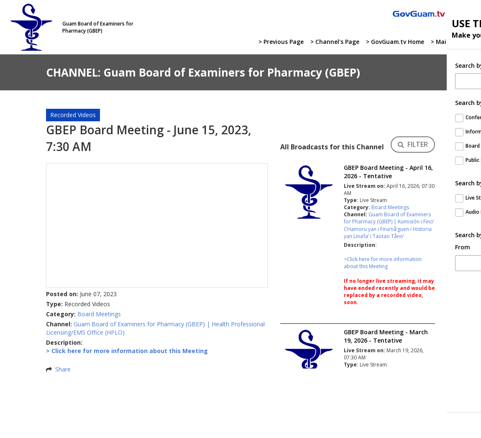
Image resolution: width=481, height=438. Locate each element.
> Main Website (452, 42)
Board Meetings (99, 314)
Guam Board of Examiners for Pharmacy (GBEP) (139, 324)
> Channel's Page (332, 42)
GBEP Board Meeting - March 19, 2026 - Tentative (386, 336)
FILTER (413, 144)
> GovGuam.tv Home (393, 42)
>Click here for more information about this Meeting (383, 263)
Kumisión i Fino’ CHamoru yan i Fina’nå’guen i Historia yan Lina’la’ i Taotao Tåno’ (389, 228)
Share (63, 369)
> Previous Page (278, 42)
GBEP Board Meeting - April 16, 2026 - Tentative (388, 172)
